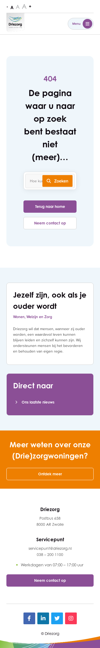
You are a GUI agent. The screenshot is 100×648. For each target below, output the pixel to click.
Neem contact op (50, 223)
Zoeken (57, 181)
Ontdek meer (50, 474)
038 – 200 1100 (50, 554)
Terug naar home (50, 206)
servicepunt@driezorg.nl (50, 548)
